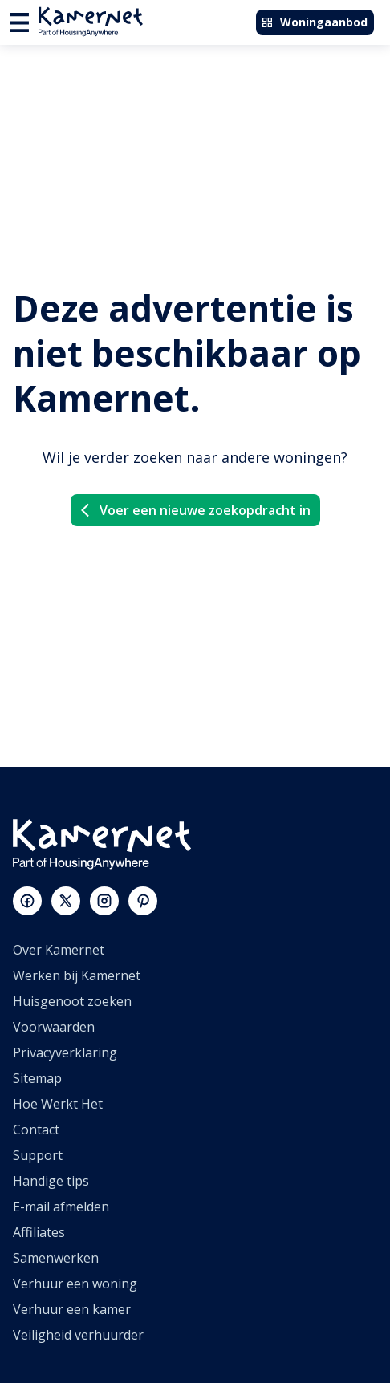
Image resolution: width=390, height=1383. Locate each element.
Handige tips (51, 1181)
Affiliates (39, 1232)
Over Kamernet (58, 950)
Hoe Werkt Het (58, 1104)
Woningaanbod (314, 22)
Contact (36, 1129)
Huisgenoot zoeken (72, 1001)
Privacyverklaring (65, 1052)
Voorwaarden (54, 1027)
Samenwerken (56, 1258)
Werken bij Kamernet (76, 975)
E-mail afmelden (61, 1206)
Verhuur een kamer (72, 1309)
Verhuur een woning (75, 1283)
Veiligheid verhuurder (78, 1335)
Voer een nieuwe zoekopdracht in (194, 510)
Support (38, 1155)
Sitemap (37, 1078)
